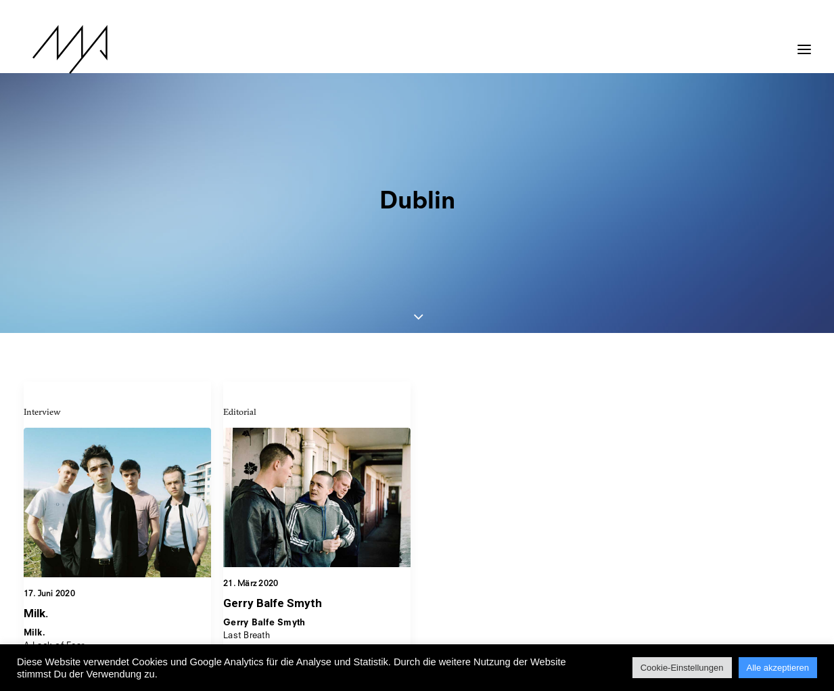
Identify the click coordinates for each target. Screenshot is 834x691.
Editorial (239, 310)
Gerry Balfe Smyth (272, 502)
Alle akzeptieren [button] (778, 668)
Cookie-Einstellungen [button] (682, 668)
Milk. (36, 511)
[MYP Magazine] (61, 49)
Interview (42, 310)
